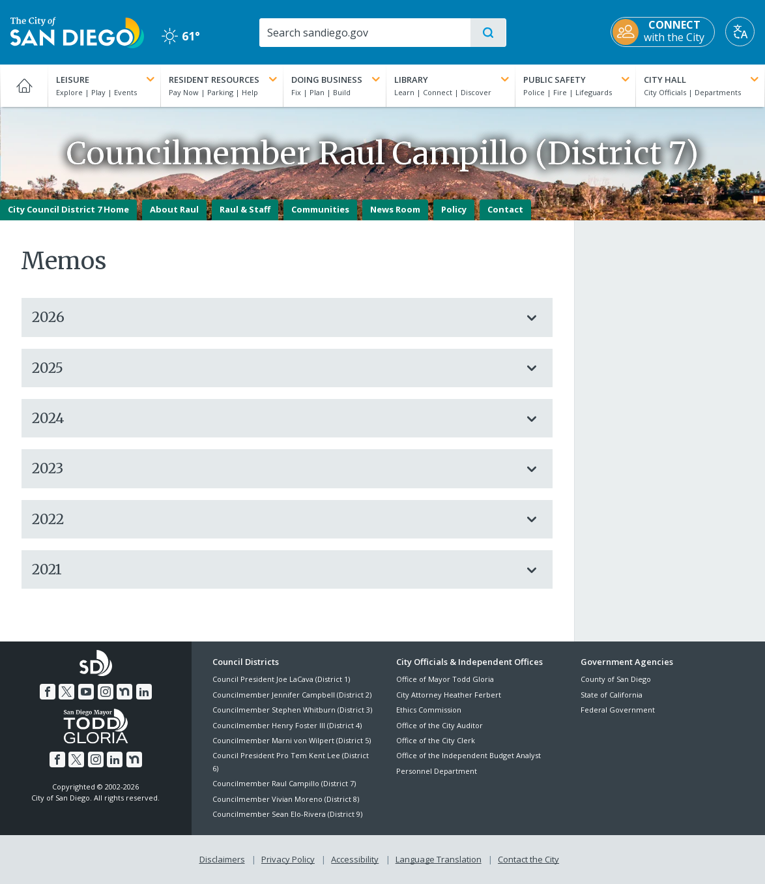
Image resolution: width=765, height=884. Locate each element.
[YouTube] (86, 692)
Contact (505, 209)
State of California (611, 695)
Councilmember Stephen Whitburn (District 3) (292, 710)
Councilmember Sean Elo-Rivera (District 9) (287, 814)
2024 (274, 418)
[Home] (24, 85)
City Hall (702, 79)
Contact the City (528, 859)
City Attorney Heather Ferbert (448, 695)
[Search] (364, 32)
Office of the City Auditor (439, 725)
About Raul (174, 209)
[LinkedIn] (144, 692)
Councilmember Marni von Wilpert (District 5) (291, 740)
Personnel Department (436, 771)
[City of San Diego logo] (77, 31)
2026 (274, 317)
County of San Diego (616, 679)
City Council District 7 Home (68, 209)
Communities (320, 209)
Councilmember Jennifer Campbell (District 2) (291, 695)
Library (453, 79)
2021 (274, 569)
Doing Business (336, 79)
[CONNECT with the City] (663, 32)
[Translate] (740, 31)
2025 (274, 368)
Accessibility (355, 859)
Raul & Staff (245, 209)
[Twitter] (66, 692)
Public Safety (577, 79)
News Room (395, 209)
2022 (274, 519)
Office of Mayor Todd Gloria (445, 679)
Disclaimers (222, 859)
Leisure (106, 79)
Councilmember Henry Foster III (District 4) (287, 725)
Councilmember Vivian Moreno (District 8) (285, 799)
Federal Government (618, 710)
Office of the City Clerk (435, 740)
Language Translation (439, 859)
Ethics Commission (428, 710)
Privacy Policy (288, 859)
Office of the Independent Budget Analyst (468, 755)
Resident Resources (224, 79)
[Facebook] (47, 692)
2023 (274, 468)
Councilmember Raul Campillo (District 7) (284, 783)
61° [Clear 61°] (181, 35)
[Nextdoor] (124, 692)
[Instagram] (105, 692)
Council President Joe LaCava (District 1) (281, 679)
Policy (454, 209)
